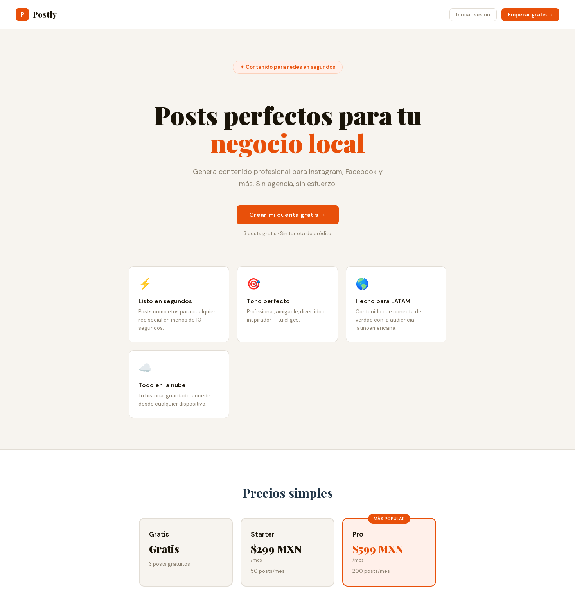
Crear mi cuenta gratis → (287, 215)
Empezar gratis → (530, 14)
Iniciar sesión (473, 14)
